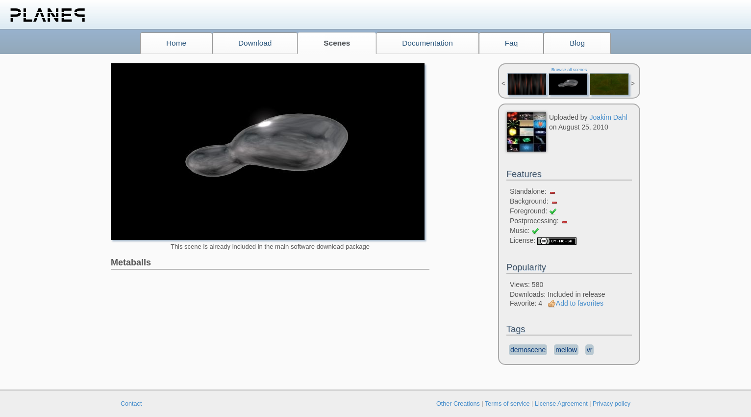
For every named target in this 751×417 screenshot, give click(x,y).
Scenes (337, 43)
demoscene (528, 350)
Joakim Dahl (608, 117)
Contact (131, 403)
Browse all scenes (569, 69)
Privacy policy (611, 403)
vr (590, 350)
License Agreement (561, 403)
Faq (511, 43)
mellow (566, 350)
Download (255, 43)
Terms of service (507, 403)
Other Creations (458, 403)
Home (176, 43)
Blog (577, 43)
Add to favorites (575, 303)
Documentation (427, 43)
